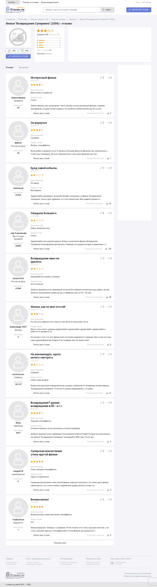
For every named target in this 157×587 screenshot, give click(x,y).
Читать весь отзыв (41, 113)
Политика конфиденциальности (137, 576)
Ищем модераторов (49, 2)
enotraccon (18, 374)
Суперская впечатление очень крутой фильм (46, 453)
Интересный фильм (43, 77)
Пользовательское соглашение (137, 573)
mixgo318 (18, 471)
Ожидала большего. (44, 213)
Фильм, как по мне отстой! (48, 306)
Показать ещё (60, 543)
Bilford (18, 143)
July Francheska (18, 233)
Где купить (24, 67)
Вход (138, 2)
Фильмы (48, 54)
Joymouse (18, 188)
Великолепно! (40, 499)
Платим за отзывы (30, 2)
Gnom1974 (18, 278)
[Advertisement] (109, 44)
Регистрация (146, 2)
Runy (18, 422)
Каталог (13, 2)
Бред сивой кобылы (44, 168)
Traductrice (18, 519)
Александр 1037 (18, 327)
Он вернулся (39, 122)
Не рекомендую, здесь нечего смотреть (46, 356)
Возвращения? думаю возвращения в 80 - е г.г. (47, 404)
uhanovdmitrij (18, 97)
